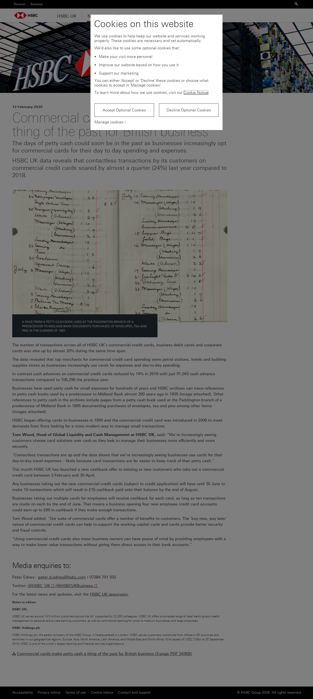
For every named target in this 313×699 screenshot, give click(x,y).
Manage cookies (108, 122)
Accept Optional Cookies (124, 110)
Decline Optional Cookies (189, 110)
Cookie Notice (196, 92)
